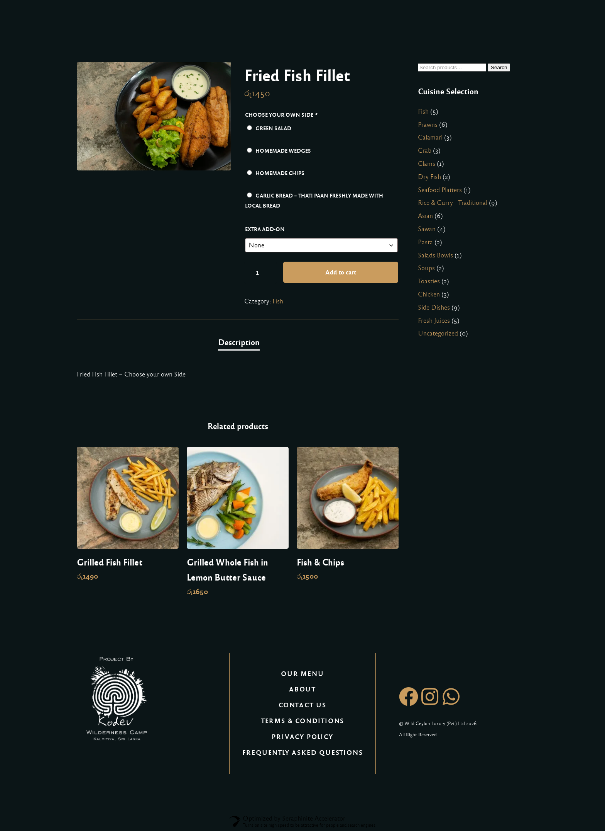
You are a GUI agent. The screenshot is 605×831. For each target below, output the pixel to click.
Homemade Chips (275, 173)
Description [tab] (239, 342)
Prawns (428, 124)
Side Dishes (434, 307)
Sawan (427, 229)
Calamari (430, 137)
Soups (426, 268)
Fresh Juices (434, 320)
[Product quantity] (260, 273)
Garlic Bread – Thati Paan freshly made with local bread (314, 200)
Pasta (425, 242)
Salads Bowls (435, 255)
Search (499, 67)
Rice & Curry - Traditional (452, 202)
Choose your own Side (281, 115)
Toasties (429, 281)
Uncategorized (438, 333)
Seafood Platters (440, 190)
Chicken (429, 294)
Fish (277, 301)
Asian (425, 216)
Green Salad (269, 128)
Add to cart (340, 272)
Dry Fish (429, 177)
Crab (424, 150)
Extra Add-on (265, 229)
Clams (426, 163)
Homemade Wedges (279, 151)
